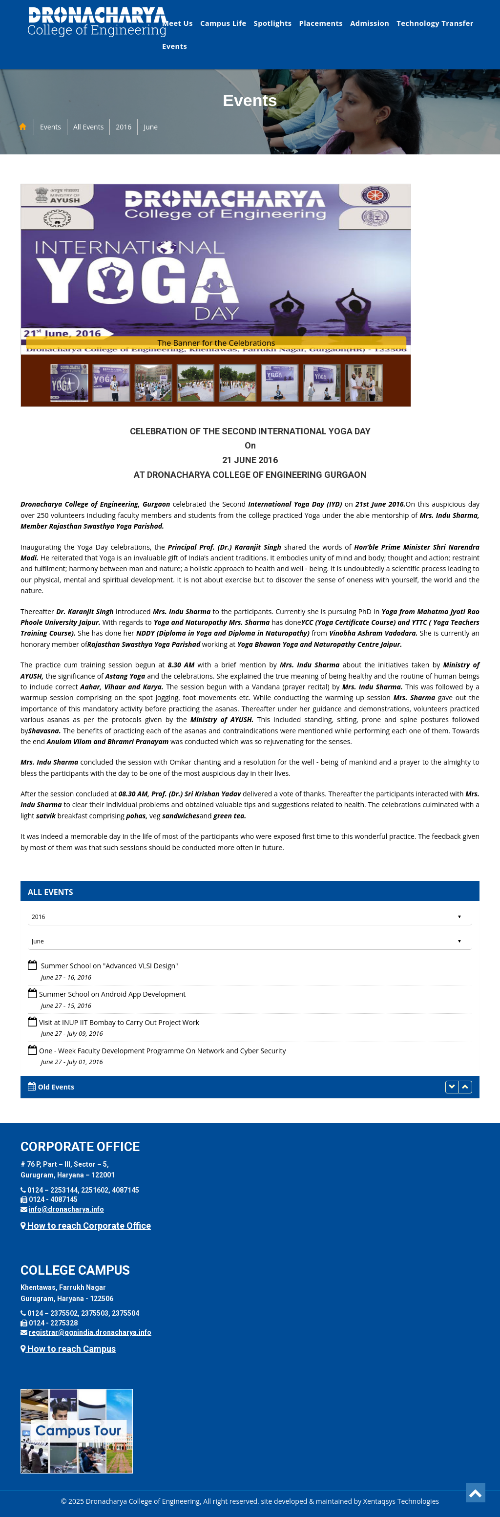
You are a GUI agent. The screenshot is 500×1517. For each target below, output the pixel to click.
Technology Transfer (435, 23)
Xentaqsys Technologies (401, 1501)
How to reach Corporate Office (86, 1225)
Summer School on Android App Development (112, 994)
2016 (123, 126)
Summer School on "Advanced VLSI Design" (108, 965)
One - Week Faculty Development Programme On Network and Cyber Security (162, 1050)
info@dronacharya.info (66, 1209)
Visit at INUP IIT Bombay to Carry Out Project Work (119, 1022)
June (151, 126)
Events (174, 46)
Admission (369, 23)
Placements (321, 23)
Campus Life (223, 23)
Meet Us (177, 23)
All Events (88, 126)
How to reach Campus (68, 1349)
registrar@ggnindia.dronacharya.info (90, 1332)
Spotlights (273, 23)
